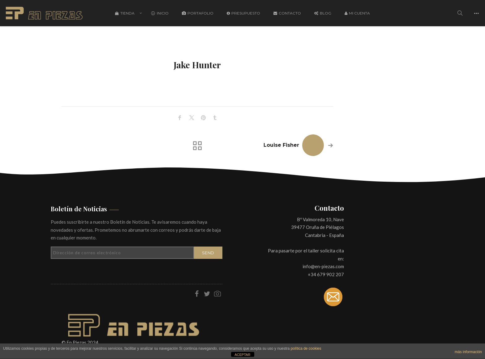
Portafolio (197, 13)
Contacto (287, 13)
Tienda (125, 13)
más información (468, 352)
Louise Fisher (281, 145)
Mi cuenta (357, 13)
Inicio (160, 13)
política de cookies (306, 348)
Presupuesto (243, 13)
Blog (322, 13)
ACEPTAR (242, 355)
